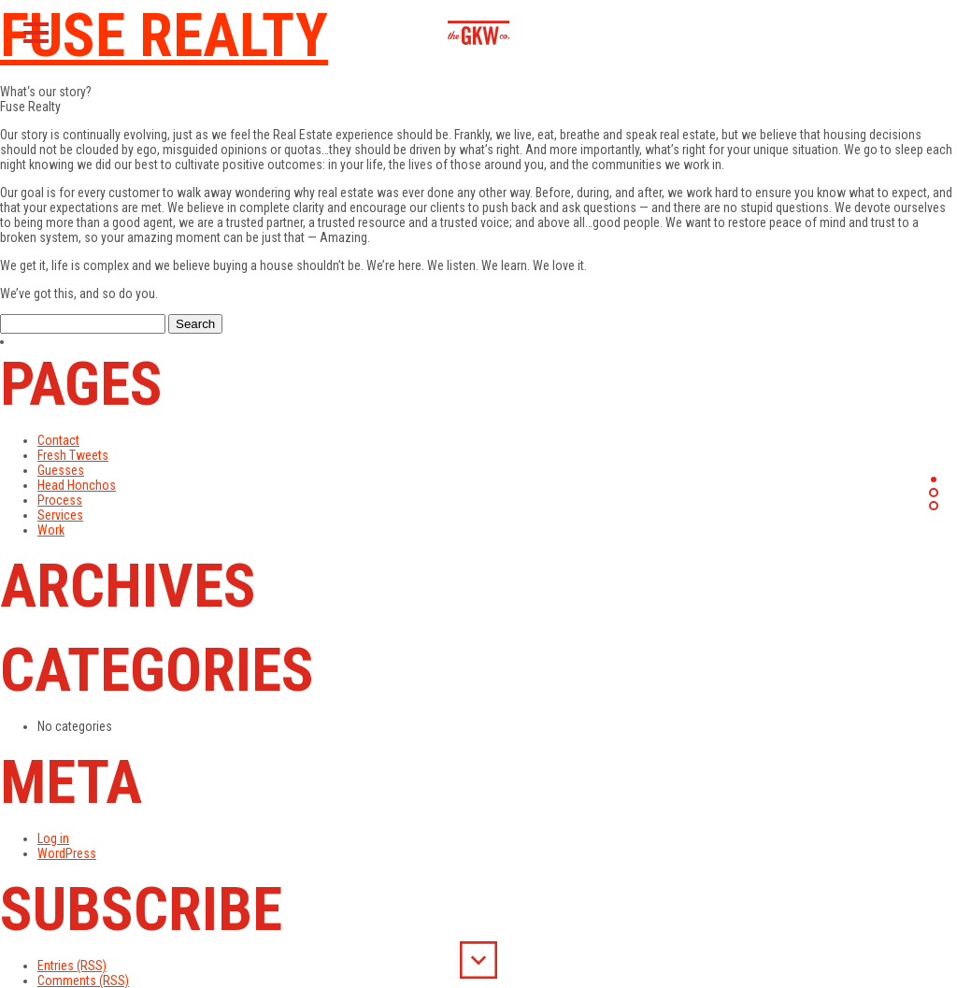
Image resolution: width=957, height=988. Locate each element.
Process (59, 500)
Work (50, 530)
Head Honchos (76, 485)
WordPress (66, 853)
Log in (53, 838)
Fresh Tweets (72, 455)
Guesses (60, 470)
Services (60, 515)
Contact (58, 440)
